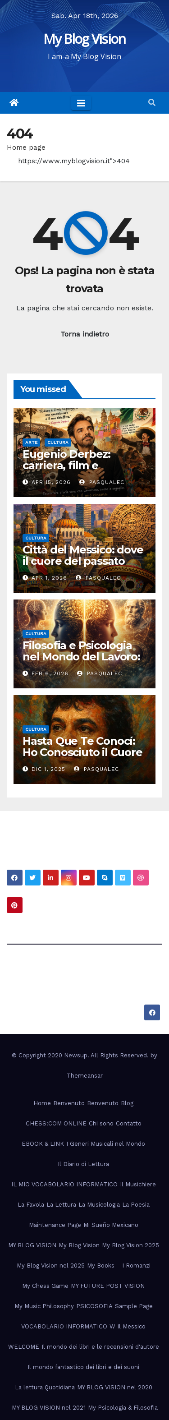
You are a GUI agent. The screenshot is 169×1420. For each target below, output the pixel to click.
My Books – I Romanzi (119, 1265)
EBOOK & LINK (43, 1143)
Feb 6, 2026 (50, 673)
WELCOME (23, 1346)
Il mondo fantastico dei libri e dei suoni (83, 1367)
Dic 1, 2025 (48, 769)
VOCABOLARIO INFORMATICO (64, 1326)
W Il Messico (128, 1326)
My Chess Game (45, 1285)
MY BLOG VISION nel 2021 (49, 1407)
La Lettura (61, 1204)
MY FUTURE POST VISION (108, 1285)
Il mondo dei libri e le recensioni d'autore (100, 1346)
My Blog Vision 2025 (130, 1245)
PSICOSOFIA (94, 1306)
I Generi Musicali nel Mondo (105, 1143)
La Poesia (136, 1204)
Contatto (129, 1123)
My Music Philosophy (44, 1306)
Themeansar (85, 1075)
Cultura (58, 442)
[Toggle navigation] (81, 103)
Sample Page (134, 1306)
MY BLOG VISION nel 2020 (114, 1387)
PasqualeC (101, 482)
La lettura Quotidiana (45, 1387)
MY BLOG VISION (32, 1245)
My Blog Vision (84, 38)
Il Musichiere (138, 1184)
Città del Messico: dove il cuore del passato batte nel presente (83, 561)
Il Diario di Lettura (83, 1164)
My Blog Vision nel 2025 (51, 1265)
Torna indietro (84, 334)
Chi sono (101, 1123)
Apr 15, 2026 (51, 482)
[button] (152, 102)
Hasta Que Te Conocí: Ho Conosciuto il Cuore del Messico (82, 752)
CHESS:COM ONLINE (56, 1123)
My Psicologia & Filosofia (123, 1407)
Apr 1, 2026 (49, 578)
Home (42, 1103)
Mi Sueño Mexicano (110, 1225)
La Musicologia (99, 1204)
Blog (127, 1103)
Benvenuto (69, 1103)
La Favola (31, 1204)
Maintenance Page (55, 1225)
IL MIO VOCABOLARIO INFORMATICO (64, 1184)
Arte (31, 442)
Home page (26, 147)
